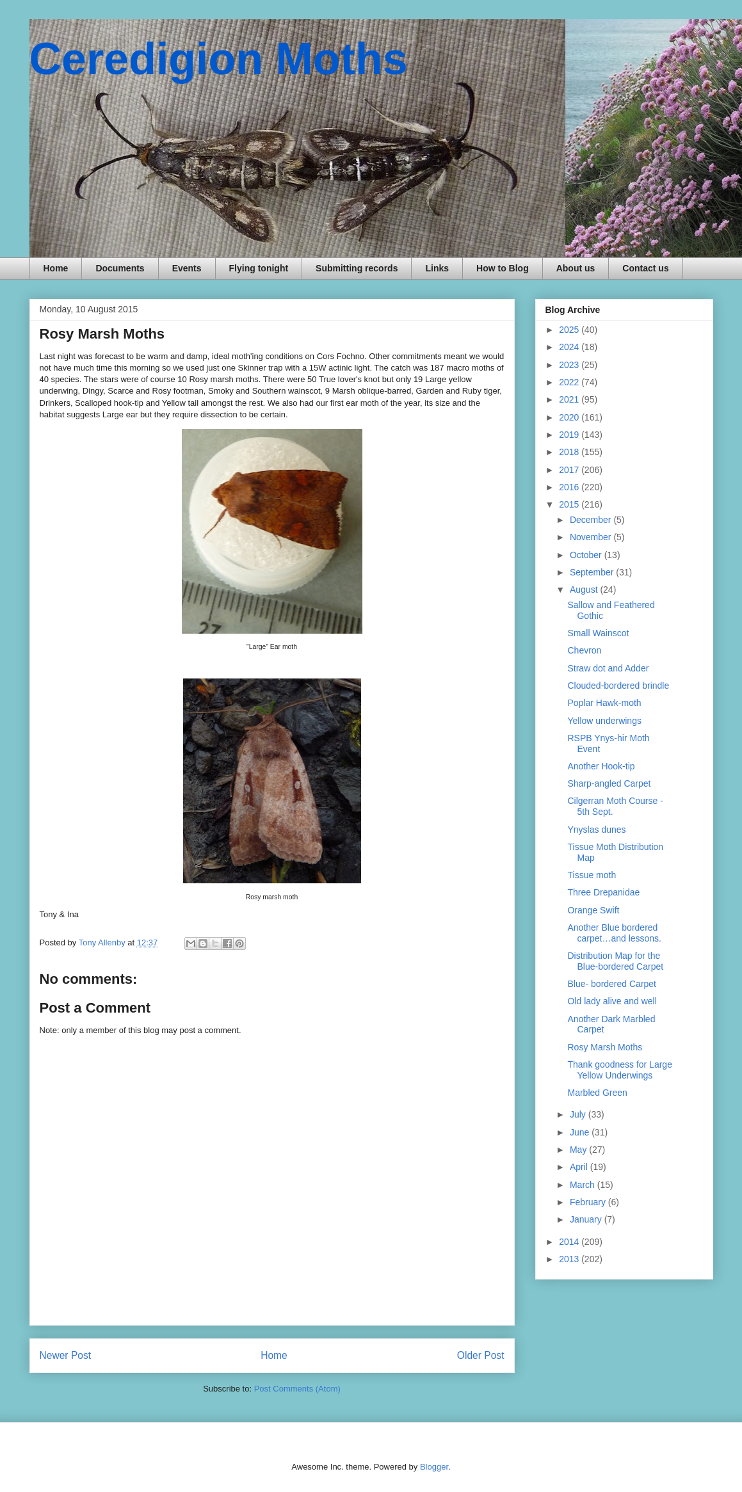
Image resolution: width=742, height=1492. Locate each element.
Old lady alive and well (611, 1001)
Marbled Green (597, 1092)
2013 (570, 1259)
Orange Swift (593, 910)
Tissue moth (591, 875)
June (581, 1132)
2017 (570, 470)
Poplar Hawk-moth (604, 703)
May (579, 1149)
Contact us (645, 268)
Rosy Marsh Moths (604, 1047)
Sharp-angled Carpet (608, 783)
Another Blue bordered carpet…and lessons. (614, 932)
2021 (570, 399)
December (591, 520)
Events (187, 268)
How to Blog (502, 268)
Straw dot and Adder (608, 668)
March (583, 1185)
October (587, 555)
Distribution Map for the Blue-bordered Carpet (615, 961)
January (587, 1219)
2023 (570, 365)
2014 (570, 1242)
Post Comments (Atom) (297, 1388)
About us (575, 268)
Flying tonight (259, 268)
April (580, 1167)
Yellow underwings (604, 721)
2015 (570, 504)
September (593, 572)
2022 (570, 382)
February (589, 1202)
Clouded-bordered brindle (618, 685)
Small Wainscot (598, 633)
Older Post (480, 1355)
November (591, 537)
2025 (570, 330)
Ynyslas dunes (596, 829)
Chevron (584, 650)
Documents (119, 268)
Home (56, 268)
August (585, 589)
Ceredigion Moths (218, 59)
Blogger (434, 1467)
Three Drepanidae (603, 892)
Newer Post (66, 1355)
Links (437, 268)
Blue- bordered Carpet (611, 984)
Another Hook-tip (600, 766)
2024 (570, 347)
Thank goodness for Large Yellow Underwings (619, 1069)
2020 (570, 417)
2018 (570, 452)
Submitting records (357, 268)
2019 (570, 434)
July (579, 1114)
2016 (570, 487)
